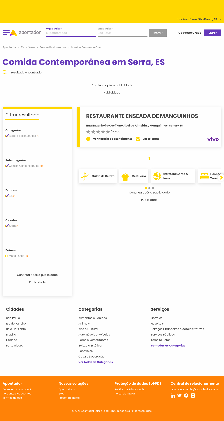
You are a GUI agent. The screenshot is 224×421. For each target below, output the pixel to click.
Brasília (11, 335)
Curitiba (11, 340)
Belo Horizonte (16, 329)
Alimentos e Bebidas (92, 318)
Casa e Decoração (91, 357)
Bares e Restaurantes (93, 340)
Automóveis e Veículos (94, 335)
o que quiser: (54, 28)
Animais (84, 324)
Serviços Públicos (163, 335)
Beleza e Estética (90, 346)
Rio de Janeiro (16, 324)
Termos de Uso (12, 398)
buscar (157, 32)
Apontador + (67, 389)
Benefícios (85, 351)
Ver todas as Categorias (95, 362)
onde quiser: (105, 28)
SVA (61, 393)
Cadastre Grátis (190, 33)
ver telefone (151, 139)
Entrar (213, 33)
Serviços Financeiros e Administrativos (177, 329)
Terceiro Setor (160, 340)
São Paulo (13, 318)
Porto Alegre (14, 346)
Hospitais (157, 324)
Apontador (10, 47)
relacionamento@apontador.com (194, 389)
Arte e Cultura (88, 329)
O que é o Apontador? (17, 389)
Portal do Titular (125, 393)
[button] (146, 188)
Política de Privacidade (130, 389)
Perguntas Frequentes (17, 393)
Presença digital (69, 398)
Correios (156, 318)
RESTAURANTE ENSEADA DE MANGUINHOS (142, 116)
